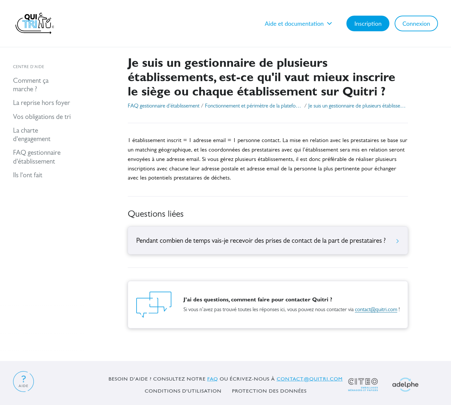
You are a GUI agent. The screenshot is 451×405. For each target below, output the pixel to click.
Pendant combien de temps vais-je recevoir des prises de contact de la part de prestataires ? (268, 241)
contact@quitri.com (376, 309)
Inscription (368, 23)
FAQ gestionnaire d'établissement (163, 106)
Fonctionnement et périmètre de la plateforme (254, 106)
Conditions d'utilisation (183, 391)
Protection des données (269, 391)
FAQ (212, 379)
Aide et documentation (299, 23)
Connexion (416, 23)
